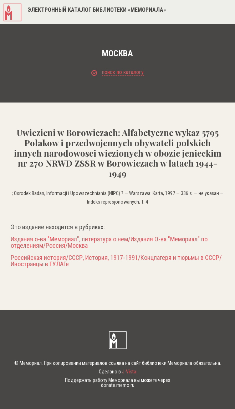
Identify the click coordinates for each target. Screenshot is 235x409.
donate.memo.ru (117, 385)
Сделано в (117, 371)
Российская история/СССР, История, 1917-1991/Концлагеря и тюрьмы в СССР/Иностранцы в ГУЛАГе (116, 261)
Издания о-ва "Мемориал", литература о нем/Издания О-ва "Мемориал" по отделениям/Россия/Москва (109, 242)
